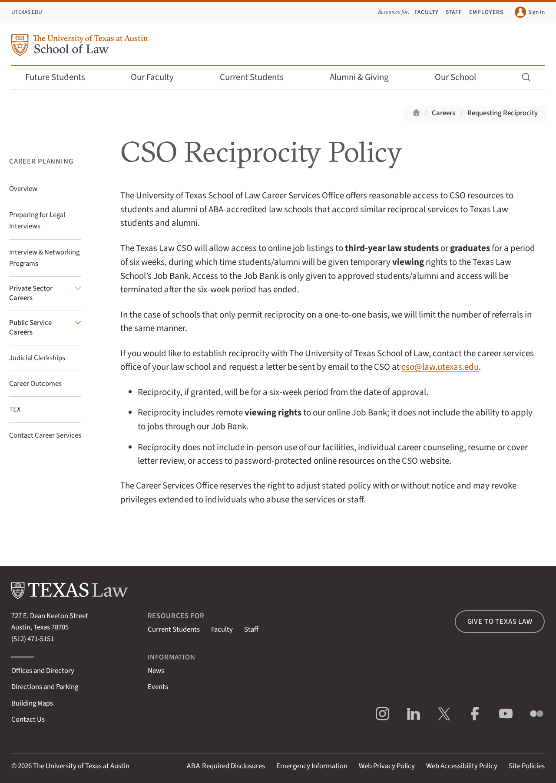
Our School (461, 77)
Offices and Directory (42, 671)
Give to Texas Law (500, 621)
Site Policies (527, 766)
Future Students (61, 77)
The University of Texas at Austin (81, 766)
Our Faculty (158, 77)
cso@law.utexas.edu (440, 367)
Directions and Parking (44, 687)
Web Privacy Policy (387, 766)
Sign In (530, 12)
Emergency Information (312, 766)
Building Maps (32, 703)
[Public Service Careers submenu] (45, 328)
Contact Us (28, 719)
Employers (486, 12)
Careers (443, 113)
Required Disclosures (226, 766)
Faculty (426, 12)
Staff (454, 12)
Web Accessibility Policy (461, 766)
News (156, 671)
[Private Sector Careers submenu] (45, 294)
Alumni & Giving (365, 77)
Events (158, 687)
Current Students (257, 77)
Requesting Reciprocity (502, 113)
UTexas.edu (26, 12)
